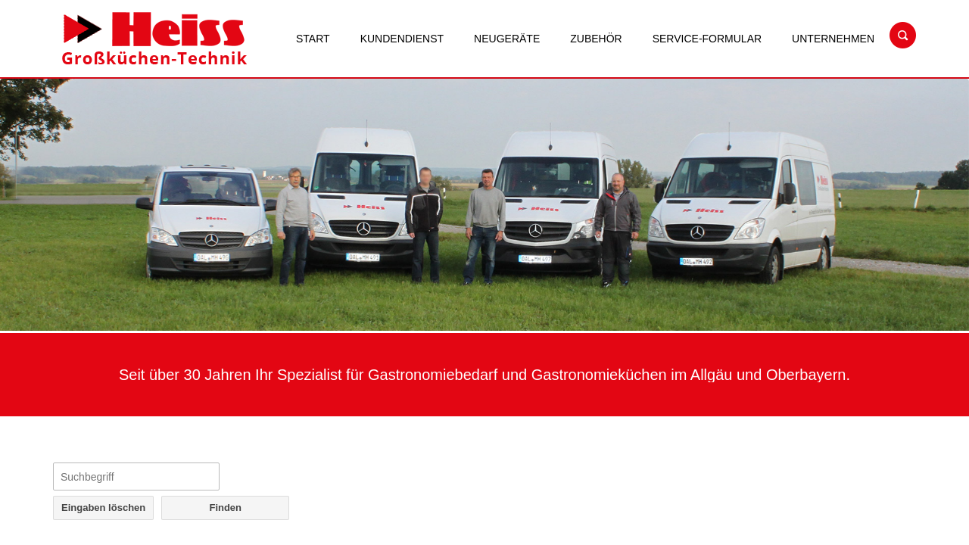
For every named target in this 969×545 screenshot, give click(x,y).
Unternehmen (833, 39)
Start (313, 39)
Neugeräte (507, 39)
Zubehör (596, 39)
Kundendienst (402, 39)
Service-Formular (707, 39)
